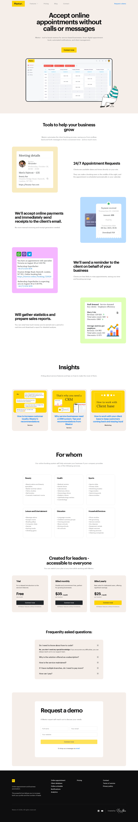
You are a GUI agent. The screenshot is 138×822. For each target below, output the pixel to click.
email (78, 748)
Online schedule (57, 786)
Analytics (54, 792)
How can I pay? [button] (45, 673)
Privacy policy (108, 786)
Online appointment (58, 780)
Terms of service (109, 783)
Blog (55, 3)
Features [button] (34, 3)
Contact (66, 3)
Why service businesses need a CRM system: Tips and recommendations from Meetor (69, 420)
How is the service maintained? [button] (52, 662)
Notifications (56, 789)
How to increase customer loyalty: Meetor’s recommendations (30, 419)
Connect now (69, 50)
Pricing (46, 3)
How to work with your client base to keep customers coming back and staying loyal (108, 419)
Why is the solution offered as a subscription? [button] (59, 657)
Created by (117, 811)
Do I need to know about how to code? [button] (56, 645)
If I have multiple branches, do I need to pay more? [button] (61, 668)
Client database (56, 783)
